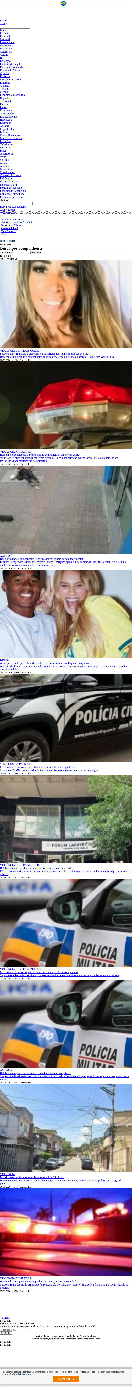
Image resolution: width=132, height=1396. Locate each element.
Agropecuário (7, 113)
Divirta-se (5, 122)
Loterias (4, 132)
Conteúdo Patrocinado (12, 193)
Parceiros (5, 147)
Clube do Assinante (10, 175)
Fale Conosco (8, 231)
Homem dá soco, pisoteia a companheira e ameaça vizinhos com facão (39, 1281)
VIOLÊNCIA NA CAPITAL (15, 451)
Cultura (4, 54)
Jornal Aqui (6, 153)
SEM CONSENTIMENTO (15, 764)
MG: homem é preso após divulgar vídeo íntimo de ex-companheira (37, 767)
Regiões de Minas (10, 70)
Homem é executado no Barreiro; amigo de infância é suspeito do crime (39, 454)
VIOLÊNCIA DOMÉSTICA (16, 1278)
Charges (4, 85)
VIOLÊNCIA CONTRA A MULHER (20, 350)
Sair (3, 234)
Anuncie (4, 166)
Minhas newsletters (12, 219)
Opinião (4, 73)
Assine (4, 23)
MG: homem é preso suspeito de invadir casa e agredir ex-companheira (39, 972)
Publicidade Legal (10, 64)
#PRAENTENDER (10, 79)
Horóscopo (6, 119)
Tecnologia (6, 101)
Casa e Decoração (10, 135)
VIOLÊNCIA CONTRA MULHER (19, 865)
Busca (12, 241)
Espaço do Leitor (9, 181)
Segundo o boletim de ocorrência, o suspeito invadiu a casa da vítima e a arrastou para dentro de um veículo (59, 975)
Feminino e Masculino (12, 94)
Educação (5, 60)
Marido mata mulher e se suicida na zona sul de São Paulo (32, 1177)
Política (4, 33)
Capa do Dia (7, 128)
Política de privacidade (12, 197)
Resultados (6, 255)
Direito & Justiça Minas (13, 67)
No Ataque (6, 110)
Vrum (3, 156)
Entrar (3, 20)
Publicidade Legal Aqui (13, 190)
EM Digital (6, 178)
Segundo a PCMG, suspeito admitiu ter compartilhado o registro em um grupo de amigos (49, 770)
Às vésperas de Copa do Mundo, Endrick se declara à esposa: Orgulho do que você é (46, 662)
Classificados (7, 172)
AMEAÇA (6, 1070)
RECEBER (5, 1333)
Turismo (4, 88)
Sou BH (4, 159)
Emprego (5, 82)
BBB (3, 57)
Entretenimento (8, 116)
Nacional (5, 39)
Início (2, 241)
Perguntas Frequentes (12, 187)
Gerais (3, 30)
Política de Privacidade (20, 1374)
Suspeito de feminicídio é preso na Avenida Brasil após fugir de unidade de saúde (45, 353)
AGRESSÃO (7, 555)
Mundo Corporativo (11, 138)
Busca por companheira (13, 206)
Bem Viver (6, 48)
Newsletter (6, 169)
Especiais (5, 76)
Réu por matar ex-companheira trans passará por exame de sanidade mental (41, 558)
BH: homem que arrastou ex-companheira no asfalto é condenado (36, 868)
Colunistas (6, 51)
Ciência (4, 91)
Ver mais (5, 1317)
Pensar (3, 107)
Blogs (3, 150)
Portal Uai (5, 141)
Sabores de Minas (11, 225)
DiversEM (6, 45)
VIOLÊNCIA (7, 1174)
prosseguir (66, 1379)
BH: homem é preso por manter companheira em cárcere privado (35, 1073)
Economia (5, 36)
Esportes (4, 104)
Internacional (7, 42)
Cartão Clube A (9, 228)
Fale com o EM (8, 184)
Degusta (4, 98)
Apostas (4, 125)
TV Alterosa (6, 144)
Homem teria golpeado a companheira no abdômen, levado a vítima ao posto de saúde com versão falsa (57, 356)
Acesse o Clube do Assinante (17, 222)
